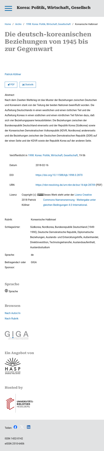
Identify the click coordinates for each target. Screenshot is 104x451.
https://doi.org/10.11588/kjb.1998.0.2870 (59, 175)
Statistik (28, 84)
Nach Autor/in (12, 313)
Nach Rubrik (11, 318)
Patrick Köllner (13, 74)
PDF (11, 84)
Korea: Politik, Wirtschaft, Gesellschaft (56, 7)
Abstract (9, 94)
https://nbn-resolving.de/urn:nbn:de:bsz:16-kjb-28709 (65, 184)
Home (8, 24)
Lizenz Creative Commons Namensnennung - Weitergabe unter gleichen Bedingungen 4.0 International (69, 199)
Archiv (18, 24)
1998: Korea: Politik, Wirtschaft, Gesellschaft (48, 24)
